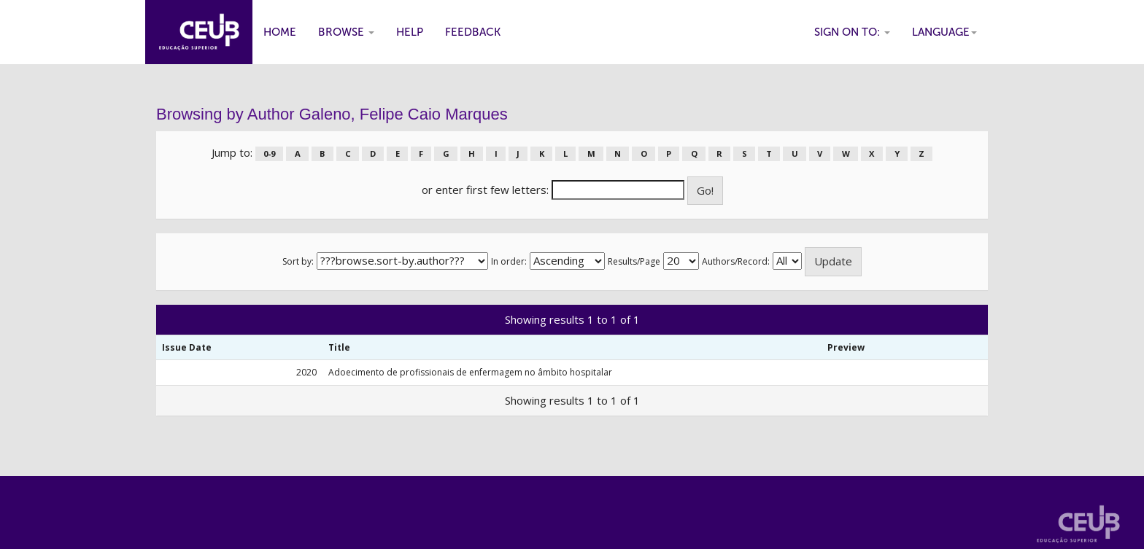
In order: (509, 261)
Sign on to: (852, 32)
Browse (346, 32)
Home (279, 32)
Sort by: (298, 261)
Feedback (472, 32)
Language (944, 32)
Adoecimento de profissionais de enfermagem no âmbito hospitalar (470, 372)
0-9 (269, 153)
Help (409, 32)
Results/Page (634, 261)
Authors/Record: (736, 261)
